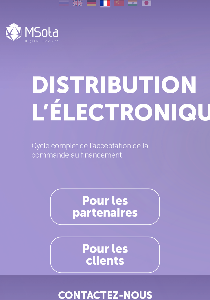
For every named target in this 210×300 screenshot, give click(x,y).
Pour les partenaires (105, 206)
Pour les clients (105, 255)
